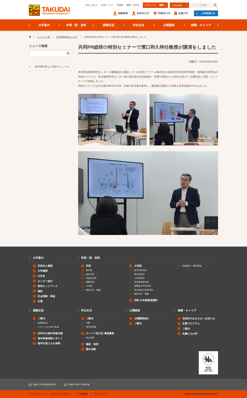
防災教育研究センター (67, 37)
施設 (40, 291)
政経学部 (90, 274)
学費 (88, 323)
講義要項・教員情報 (191, 266)
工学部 (89, 286)
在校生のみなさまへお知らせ (198, 318)
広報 (40, 301)
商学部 (89, 270)
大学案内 (44, 25)
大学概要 (43, 270)
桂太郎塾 (90, 338)
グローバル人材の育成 (48, 327)
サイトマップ (100, 394)
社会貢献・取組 (46, 296)
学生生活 (138, 25)
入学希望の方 (208, 13)
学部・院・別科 (76, 25)
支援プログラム (191, 323)
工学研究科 (139, 278)
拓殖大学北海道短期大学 (45, 384)
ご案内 (41, 318)
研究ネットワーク (48, 286)
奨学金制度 (91, 327)
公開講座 (169, 25)
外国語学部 (91, 278)
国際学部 (90, 282)
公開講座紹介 (141, 318)
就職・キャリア (201, 25)
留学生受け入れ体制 (49, 343)
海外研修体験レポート (50, 338)
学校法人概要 (45, 265)
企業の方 (183, 13)
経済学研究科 (140, 270)
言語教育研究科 (141, 282)
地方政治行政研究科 (143, 290)
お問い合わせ (91, 5)
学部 (88, 265)
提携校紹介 (43, 323)
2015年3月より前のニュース (52, 66)
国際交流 (108, 25)
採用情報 (83, 394)
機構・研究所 (133, 5)
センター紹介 (45, 281)
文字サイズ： (154, 5)
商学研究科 (139, 274)
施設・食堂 (92, 344)
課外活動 (91, 349)
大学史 (41, 276)
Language (177, 5)
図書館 (120, 5)
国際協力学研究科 (142, 286)
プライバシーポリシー (61, 394)
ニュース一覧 (43, 37)
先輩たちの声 (189, 333)
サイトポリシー (36, 394)
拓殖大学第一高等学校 (79, 384)
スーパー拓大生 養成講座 (100, 333)
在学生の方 (143, 13)
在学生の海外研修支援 (50, 333)
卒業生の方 (164, 13)
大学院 (138, 265)
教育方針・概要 (93, 290)
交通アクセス (107, 5)
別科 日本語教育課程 (145, 300)
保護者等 (123, 13)
